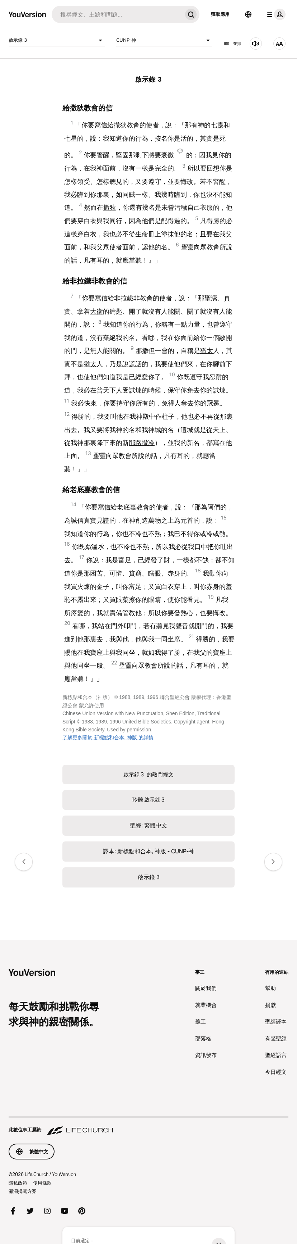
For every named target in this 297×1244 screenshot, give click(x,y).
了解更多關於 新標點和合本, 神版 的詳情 (108, 737)
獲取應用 (220, 14)
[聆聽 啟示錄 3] (256, 43)
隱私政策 (18, 1183)
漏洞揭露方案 (23, 1191)
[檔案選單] (274, 14)
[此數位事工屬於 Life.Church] (148, 1126)
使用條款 (42, 1183)
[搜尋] (117, 14)
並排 (232, 43)
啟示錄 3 (57, 40)
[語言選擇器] (248, 14)
